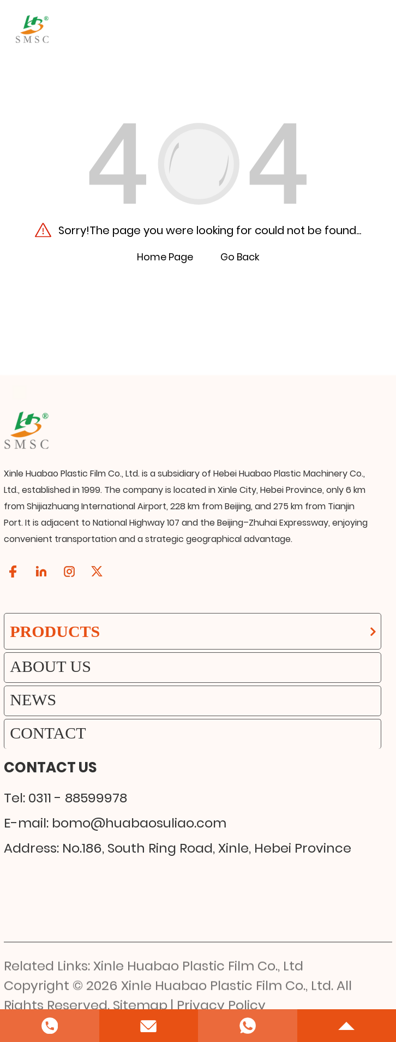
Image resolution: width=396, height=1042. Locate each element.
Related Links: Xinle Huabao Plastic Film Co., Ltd (153, 1001)
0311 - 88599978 (77, 798)
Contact (48, 733)
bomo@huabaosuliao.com (139, 823)
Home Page (165, 257)
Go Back (240, 257)
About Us (50, 666)
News (33, 699)
